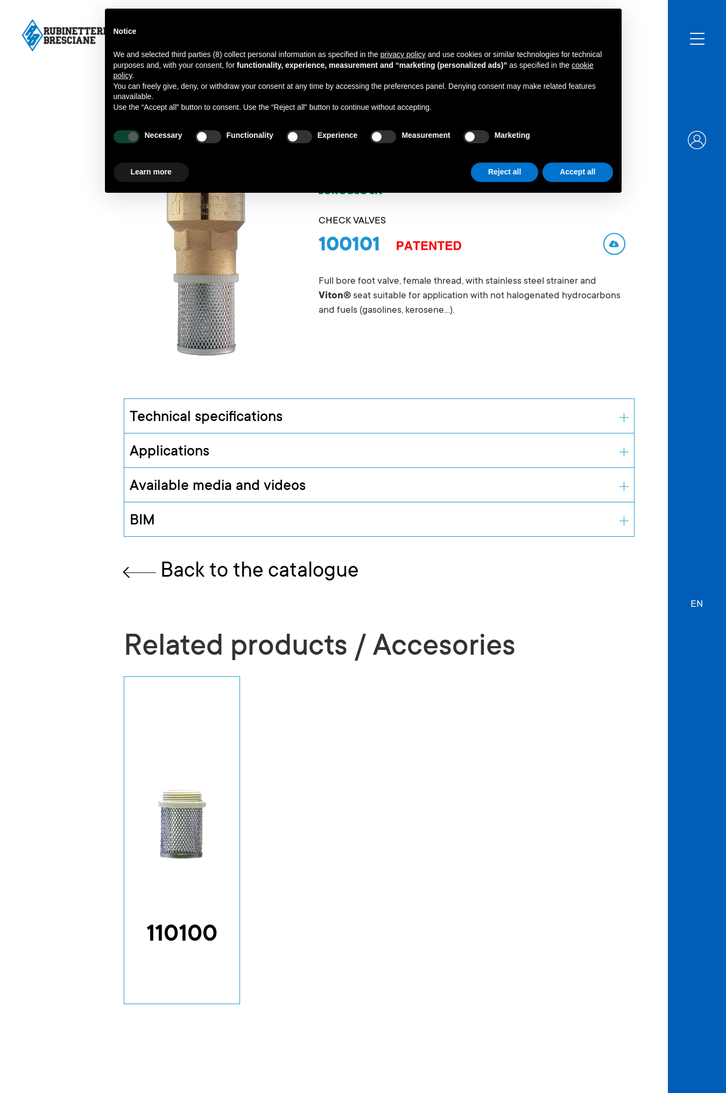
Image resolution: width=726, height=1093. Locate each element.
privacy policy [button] (403, 54)
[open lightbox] (205, 253)
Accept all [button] (577, 171)
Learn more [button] (151, 171)
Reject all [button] (504, 171)
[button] (697, 599)
